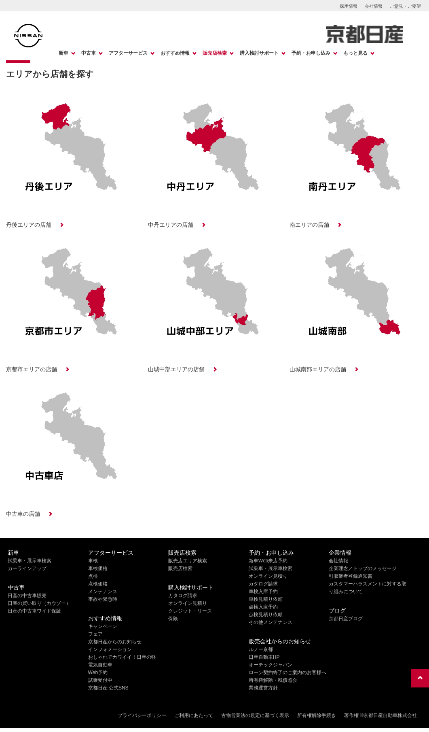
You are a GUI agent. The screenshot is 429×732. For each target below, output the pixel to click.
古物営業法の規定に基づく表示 (255, 715)
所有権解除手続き (316, 715)
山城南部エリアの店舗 (318, 369)
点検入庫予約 (263, 607)
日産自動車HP (264, 657)
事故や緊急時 (102, 599)
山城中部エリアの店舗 (176, 369)
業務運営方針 (263, 688)
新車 (63, 53)
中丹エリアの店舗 (170, 224)
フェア (95, 634)
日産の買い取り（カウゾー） (39, 603)
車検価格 (98, 568)
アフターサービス (128, 53)
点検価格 (98, 584)
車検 (93, 561)
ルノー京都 (261, 649)
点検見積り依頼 (266, 614)
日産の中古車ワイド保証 (34, 611)
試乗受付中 (100, 680)
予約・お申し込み (311, 53)
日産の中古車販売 (27, 595)
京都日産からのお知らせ (115, 642)
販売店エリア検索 (187, 561)
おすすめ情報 (175, 53)
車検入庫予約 (263, 591)
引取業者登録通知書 (350, 576)
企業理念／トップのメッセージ (363, 568)
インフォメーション (110, 649)
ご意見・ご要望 (405, 6)
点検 (93, 576)
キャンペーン (102, 626)
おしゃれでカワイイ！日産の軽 (122, 657)
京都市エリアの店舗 (31, 369)
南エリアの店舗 (309, 224)
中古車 (88, 53)
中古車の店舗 (23, 514)
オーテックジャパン (270, 665)
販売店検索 (215, 53)
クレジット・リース (190, 611)
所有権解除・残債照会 (273, 680)
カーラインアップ (27, 568)
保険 (173, 618)
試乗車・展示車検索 (29, 561)
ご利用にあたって (193, 715)
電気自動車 (100, 665)
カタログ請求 (182, 595)
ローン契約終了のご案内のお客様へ (287, 672)
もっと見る (355, 53)
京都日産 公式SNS (108, 688)
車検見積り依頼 (266, 599)
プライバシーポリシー (142, 715)
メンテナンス (102, 591)
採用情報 (348, 6)
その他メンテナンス (270, 622)
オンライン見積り (187, 603)
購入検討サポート (259, 53)
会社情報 (374, 6)
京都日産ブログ (346, 618)
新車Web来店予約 (268, 561)
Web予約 (98, 672)
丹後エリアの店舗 (28, 224)
